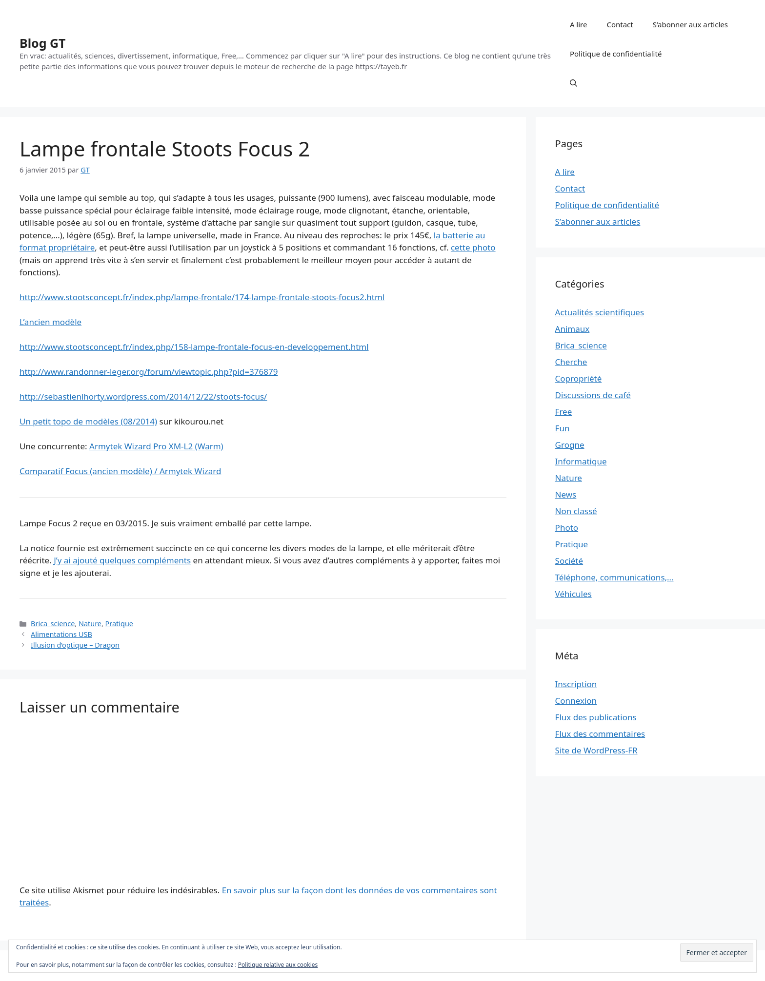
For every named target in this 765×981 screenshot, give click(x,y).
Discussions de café (593, 395)
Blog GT (43, 43)
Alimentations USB (61, 634)
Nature (90, 623)
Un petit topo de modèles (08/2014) (88, 421)
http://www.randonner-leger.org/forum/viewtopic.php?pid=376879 (149, 371)
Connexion (576, 700)
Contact (619, 24)
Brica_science (53, 623)
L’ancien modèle (50, 321)
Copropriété (578, 378)
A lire (578, 24)
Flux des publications (596, 717)
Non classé (576, 511)
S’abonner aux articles (690, 24)
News (566, 494)
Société (569, 560)
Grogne (569, 444)
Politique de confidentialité (616, 53)
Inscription (576, 684)
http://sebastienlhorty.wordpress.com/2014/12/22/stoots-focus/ (143, 396)
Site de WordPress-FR (596, 750)
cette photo (473, 247)
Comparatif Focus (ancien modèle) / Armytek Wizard (120, 471)
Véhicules (573, 593)
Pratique (119, 623)
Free (563, 411)
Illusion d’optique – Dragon (75, 645)
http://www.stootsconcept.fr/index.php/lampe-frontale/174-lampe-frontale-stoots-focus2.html (202, 297)
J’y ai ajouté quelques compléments (122, 560)
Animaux (572, 328)
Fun (562, 428)
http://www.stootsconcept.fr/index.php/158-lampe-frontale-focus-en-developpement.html (194, 346)
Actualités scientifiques (599, 312)
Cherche (571, 361)
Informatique (581, 461)
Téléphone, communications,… (614, 577)
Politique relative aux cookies (278, 965)
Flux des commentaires (600, 733)
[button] (573, 82)
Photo (567, 527)
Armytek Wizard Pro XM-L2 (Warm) (156, 446)
